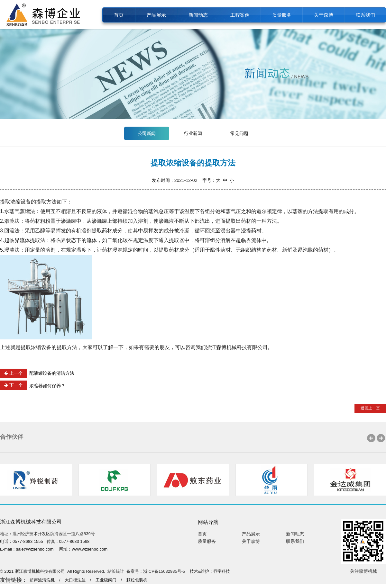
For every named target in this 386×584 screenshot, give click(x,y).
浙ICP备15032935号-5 (164, 571)
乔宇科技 (221, 571)
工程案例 (240, 15)
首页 (119, 15)
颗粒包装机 (136, 580)
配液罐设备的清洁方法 (37, 373)
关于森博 (323, 15)
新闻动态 (198, 15)
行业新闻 (193, 133)
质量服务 (281, 15)
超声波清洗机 (42, 580)
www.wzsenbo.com (89, 549)
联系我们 (365, 15)
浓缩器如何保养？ (32, 385)
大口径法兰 (75, 580)
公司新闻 (147, 133)
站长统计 (115, 571)
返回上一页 (370, 408)
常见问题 (239, 133)
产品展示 (156, 15)
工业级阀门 (106, 580)
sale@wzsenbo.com (35, 549)
